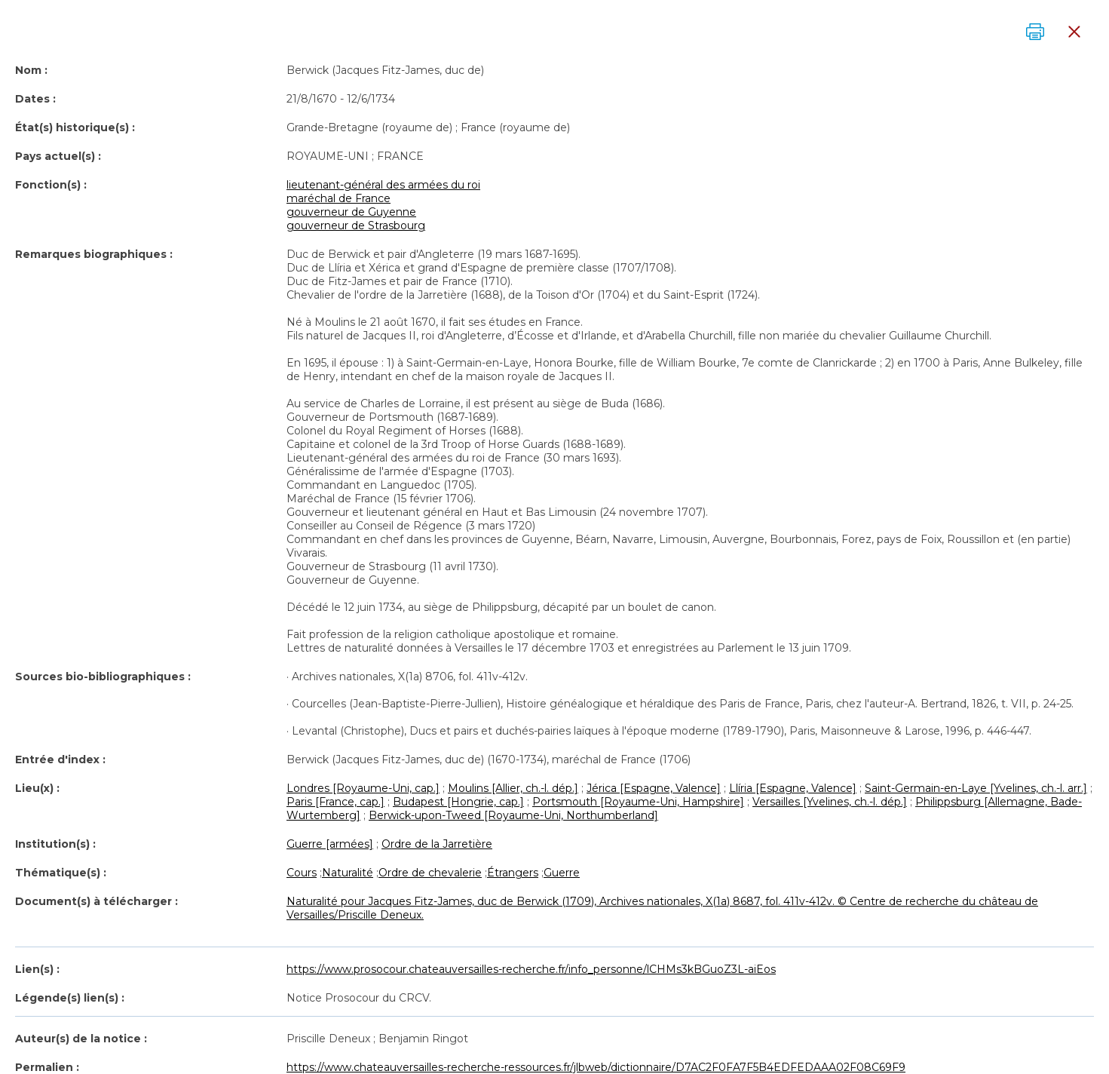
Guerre (562, 872)
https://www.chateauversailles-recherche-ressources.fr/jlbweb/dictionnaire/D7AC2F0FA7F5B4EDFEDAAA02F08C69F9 (595, 1067)
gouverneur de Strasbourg (355, 225)
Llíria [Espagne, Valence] (792, 788)
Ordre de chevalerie (430, 872)
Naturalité (347, 872)
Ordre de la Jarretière (436, 844)
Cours (301, 872)
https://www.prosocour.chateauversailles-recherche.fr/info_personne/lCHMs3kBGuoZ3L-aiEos (531, 969)
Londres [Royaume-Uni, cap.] (363, 788)
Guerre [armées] (329, 844)
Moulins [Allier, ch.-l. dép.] (513, 788)
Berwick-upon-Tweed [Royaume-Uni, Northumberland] (513, 815)
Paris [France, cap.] (335, 802)
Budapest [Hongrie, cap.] (458, 802)
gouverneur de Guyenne (351, 212)
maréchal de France (338, 198)
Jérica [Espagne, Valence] (654, 788)
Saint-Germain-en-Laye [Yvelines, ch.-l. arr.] (976, 788)
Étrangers (512, 872)
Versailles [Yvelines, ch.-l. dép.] (829, 802)
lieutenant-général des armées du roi (383, 185)
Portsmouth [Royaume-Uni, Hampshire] (638, 802)
